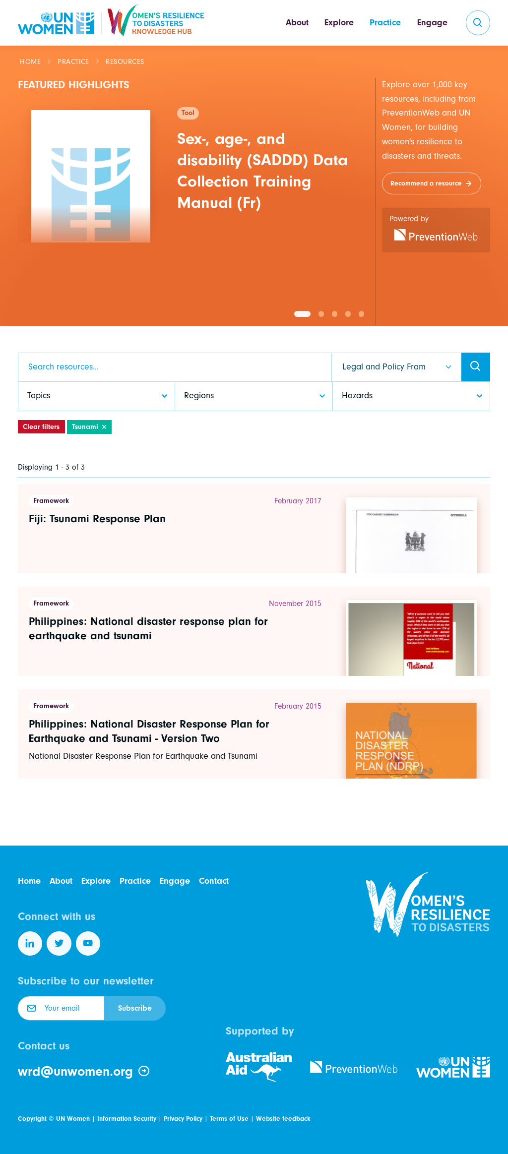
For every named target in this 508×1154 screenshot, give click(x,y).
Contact (214, 881)
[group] (193, 170)
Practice (385, 22)
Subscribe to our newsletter (86, 980)
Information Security (126, 1118)
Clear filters (41, 427)
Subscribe (135, 1008)
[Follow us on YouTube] (88, 943)
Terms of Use (229, 1118)
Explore (339, 22)
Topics (38, 395)
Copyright (32, 1118)
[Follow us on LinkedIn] (30, 943)
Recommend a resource (426, 183)
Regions (199, 395)
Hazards (357, 395)
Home (30, 62)
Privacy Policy (183, 1118)
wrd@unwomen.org (84, 1071)
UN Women (73, 1118)
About (297, 22)
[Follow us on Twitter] (59, 943)
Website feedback (283, 1118)
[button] (302, 313)
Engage (432, 22)
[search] (478, 22)
